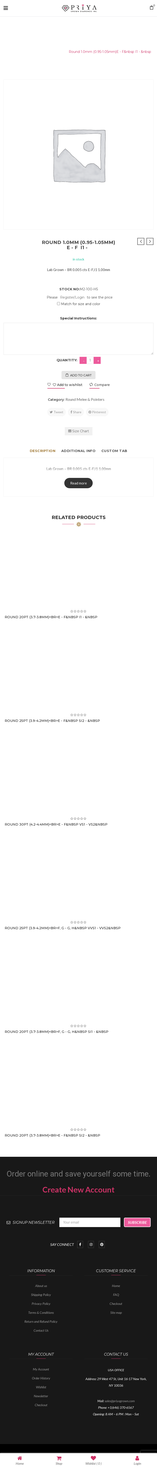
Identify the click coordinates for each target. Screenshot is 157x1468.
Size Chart (78, 431)
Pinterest (97, 412)
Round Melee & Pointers (43, 52)
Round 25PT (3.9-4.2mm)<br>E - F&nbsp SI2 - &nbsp (52, 721)
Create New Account (78, 1189)
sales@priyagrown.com (120, 1401)
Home (11, 52)
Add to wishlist (67, 385)
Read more (78, 483)
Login (137, 1460)
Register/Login (72, 297)
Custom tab (114, 451)
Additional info (78, 451)
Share (75, 412)
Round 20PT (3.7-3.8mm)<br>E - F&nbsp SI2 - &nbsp (52, 1135)
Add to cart (81, 375)
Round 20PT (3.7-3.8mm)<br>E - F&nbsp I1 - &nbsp (51, 617)
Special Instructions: (78, 318)
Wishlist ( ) (93, 1460)
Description (43, 451)
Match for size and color (80, 304)
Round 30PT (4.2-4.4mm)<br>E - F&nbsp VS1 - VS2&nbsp (56, 824)
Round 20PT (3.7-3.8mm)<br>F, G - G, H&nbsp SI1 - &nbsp (56, 1032)
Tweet (56, 412)
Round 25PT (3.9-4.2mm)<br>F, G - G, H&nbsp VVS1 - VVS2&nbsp (63, 928)
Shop (59, 1460)
